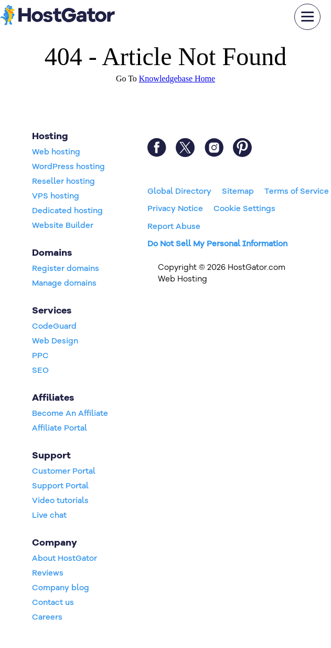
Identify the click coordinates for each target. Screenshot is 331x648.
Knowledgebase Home (177, 78)
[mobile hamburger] (307, 17)
